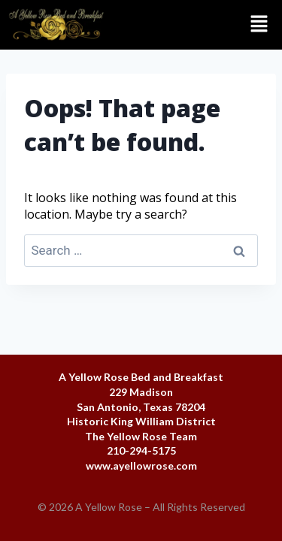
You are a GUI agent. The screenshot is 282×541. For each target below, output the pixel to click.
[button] (197, 25)
